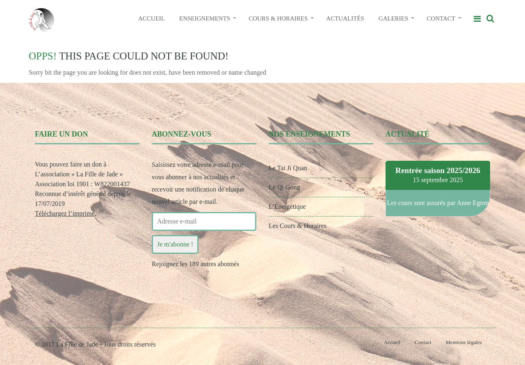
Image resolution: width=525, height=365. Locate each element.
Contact (423, 342)
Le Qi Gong (284, 187)
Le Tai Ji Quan (288, 167)
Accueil (392, 342)
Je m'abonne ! (175, 244)
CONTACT (441, 18)
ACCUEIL (151, 18)
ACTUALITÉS (345, 18)
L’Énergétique (287, 206)
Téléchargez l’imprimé (65, 213)
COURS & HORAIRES (278, 18)
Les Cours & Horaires (297, 225)
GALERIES (394, 18)
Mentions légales (464, 342)
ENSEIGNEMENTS (204, 18)
